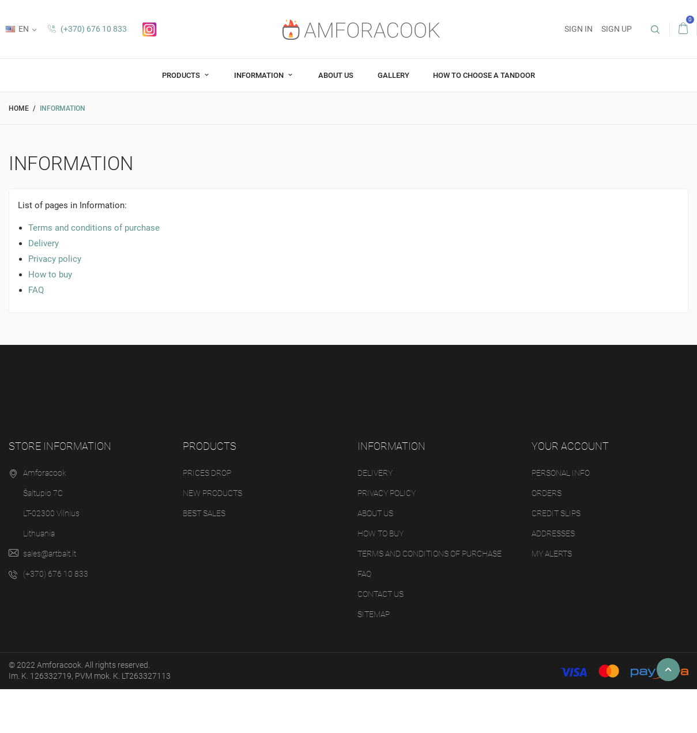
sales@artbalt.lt (49, 553)
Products (182, 75)
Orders (547, 493)
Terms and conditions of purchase (94, 228)
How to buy (50, 274)
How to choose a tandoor (484, 75)
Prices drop (207, 473)
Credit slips (556, 513)
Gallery (393, 75)
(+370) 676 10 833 (87, 28)
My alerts (552, 553)
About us (335, 75)
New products (212, 493)
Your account (570, 446)
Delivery (43, 243)
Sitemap (373, 614)
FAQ (36, 290)
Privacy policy (54, 259)
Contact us (380, 594)
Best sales (204, 513)
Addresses (553, 533)
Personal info (561, 473)
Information (259, 75)
